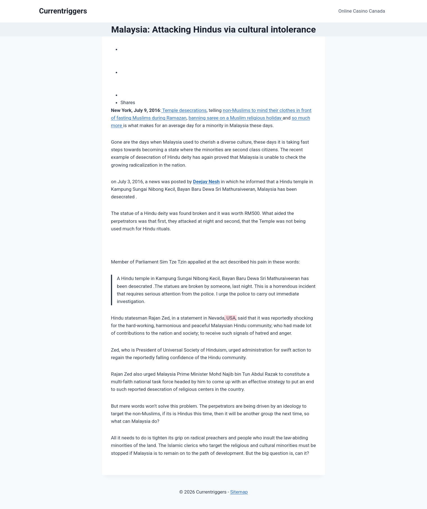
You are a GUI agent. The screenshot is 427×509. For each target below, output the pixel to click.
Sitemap (239, 492)
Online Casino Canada (362, 11)
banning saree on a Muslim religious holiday (235, 118)
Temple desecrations (184, 110)
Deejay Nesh (206, 181)
